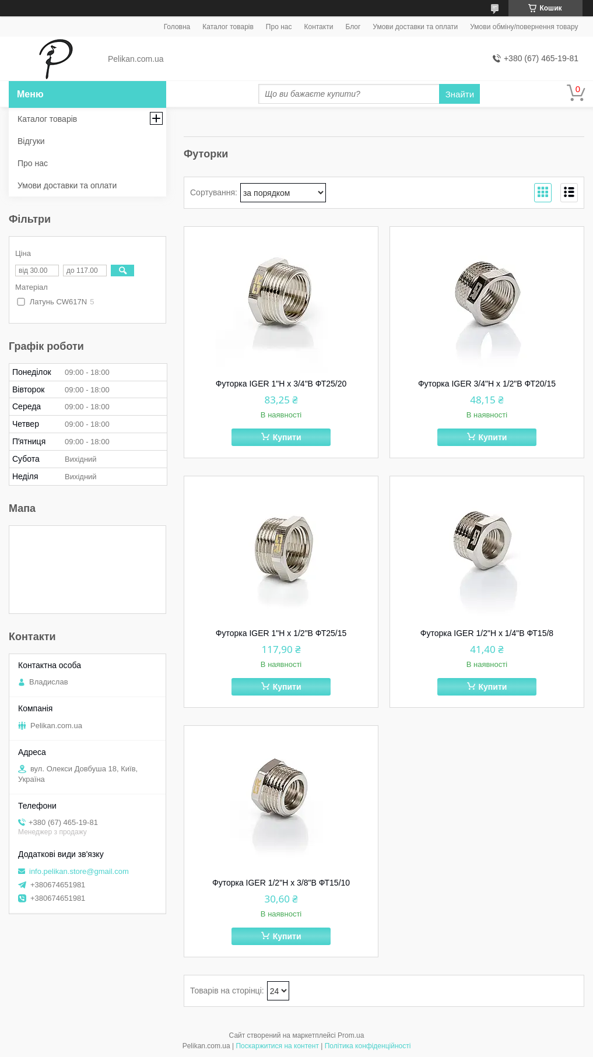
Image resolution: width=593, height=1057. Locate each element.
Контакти (318, 27)
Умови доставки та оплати (415, 27)
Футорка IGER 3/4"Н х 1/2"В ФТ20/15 (487, 383)
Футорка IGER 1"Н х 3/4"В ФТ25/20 (281, 383)
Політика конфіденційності (368, 1046)
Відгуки (31, 141)
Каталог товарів (228, 27)
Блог (352, 27)
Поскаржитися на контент (277, 1046)
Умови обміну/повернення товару (524, 27)
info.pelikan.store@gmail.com (79, 871)
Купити (287, 437)
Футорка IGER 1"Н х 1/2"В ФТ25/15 (281, 633)
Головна (177, 27)
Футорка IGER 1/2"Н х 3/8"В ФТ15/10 (281, 882)
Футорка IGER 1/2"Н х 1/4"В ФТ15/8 (486, 633)
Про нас (279, 27)
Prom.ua (351, 1035)
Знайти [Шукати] (459, 94)
